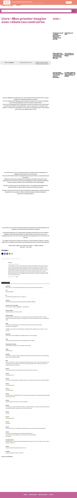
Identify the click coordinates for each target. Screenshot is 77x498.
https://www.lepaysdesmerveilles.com (13, 264)
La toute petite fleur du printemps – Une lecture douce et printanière (58, 75)
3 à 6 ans (16, 258)
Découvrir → (69, 2)
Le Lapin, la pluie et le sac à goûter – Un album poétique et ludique (70, 74)
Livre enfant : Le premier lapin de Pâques (69, 55)
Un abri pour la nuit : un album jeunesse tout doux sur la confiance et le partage (58, 36)
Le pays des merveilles (5, 258)
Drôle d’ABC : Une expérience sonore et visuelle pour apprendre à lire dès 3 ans (58, 56)
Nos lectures (12, 258)
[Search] (73, 11)
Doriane (11, 62)
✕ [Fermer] (73, 2)
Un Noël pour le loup (69, 34)
